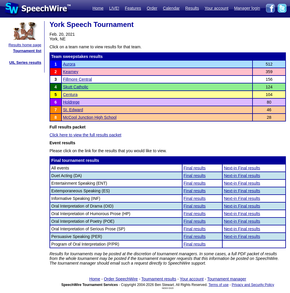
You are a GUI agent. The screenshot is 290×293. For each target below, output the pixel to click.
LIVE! (114, 8)
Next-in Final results (242, 168)
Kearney (70, 71)
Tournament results (158, 279)
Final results (195, 168)
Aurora (69, 64)
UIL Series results (25, 62)
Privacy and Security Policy (253, 285)
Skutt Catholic (75, 87)
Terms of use (219, 285)
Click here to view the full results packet (85, 135)
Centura (70, 94)
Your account (216, 8)
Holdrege (71, 102)
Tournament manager (226, 279)
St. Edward (73, 109)
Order (152, 8)
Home (98, 8)
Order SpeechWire (121, 279)
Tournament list (27, 51)
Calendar (171, 8)
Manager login (247, 8)
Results (192, 8)
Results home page (24, 45)
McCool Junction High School (90, 117)
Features (133, 8)
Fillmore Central (77, 79)
